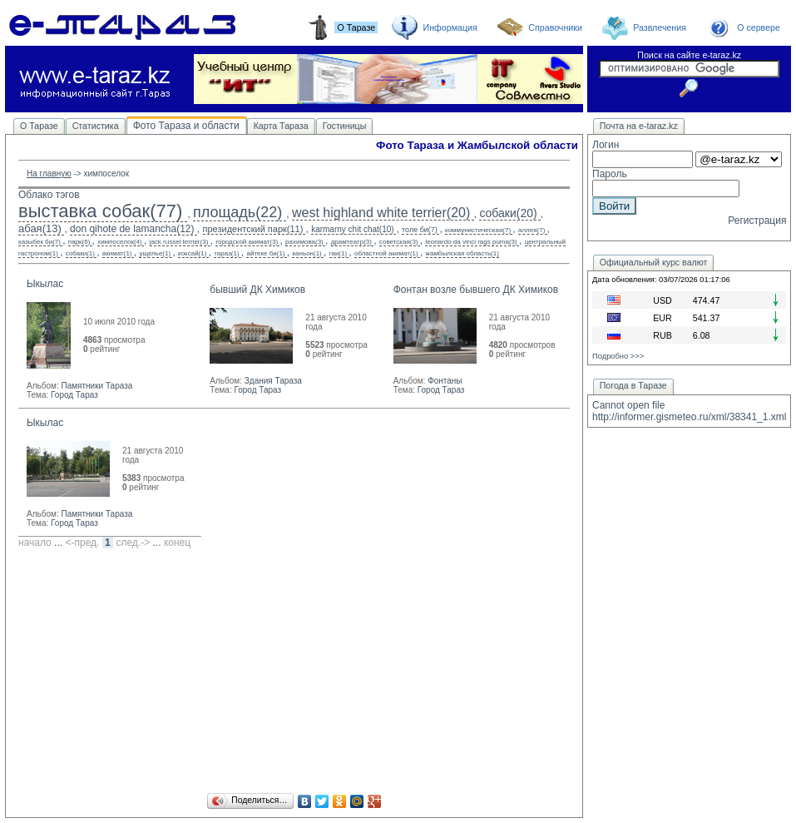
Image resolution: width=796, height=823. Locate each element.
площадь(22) (237, 212)
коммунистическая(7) (478, 230)
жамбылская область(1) (462, 253)
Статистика (95, 126)
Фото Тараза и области (186, 125)
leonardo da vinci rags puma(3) (471, 241)
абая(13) (40, 228)
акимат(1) (117, 253)
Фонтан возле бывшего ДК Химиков (475, 289)
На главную (49, 173)
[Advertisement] (294, 673)
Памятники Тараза (96, 385)
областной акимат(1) (386, 253)
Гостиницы (345, 126)
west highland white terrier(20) (381, 213)
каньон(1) (306, 253)
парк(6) (79, 241)
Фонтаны (445, 380)
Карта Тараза (281, 126)
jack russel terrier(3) (179, 241)
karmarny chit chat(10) (352, 229)
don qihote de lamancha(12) (132, 229)
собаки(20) (507, 213)
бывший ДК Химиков (257, 289)
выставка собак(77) (100, 211)
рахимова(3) (304, 241)
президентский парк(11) (253, 229)
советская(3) (398, 241)
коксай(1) (192, 253)
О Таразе (39, 126)
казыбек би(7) (39, 241)
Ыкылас (45, 284)
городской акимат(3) (246, 241)
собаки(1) (80, 253)
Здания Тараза (273, 380)
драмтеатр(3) (351, 241)
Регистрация (757, 220)
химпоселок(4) (119, 241)
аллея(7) (531, 230)
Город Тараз (74, 394)
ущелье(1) (155, 253)
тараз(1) (226, 253)
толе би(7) (420, 230)
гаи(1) (338, 253)
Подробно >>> (618, 356)
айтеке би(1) (265, 253)
